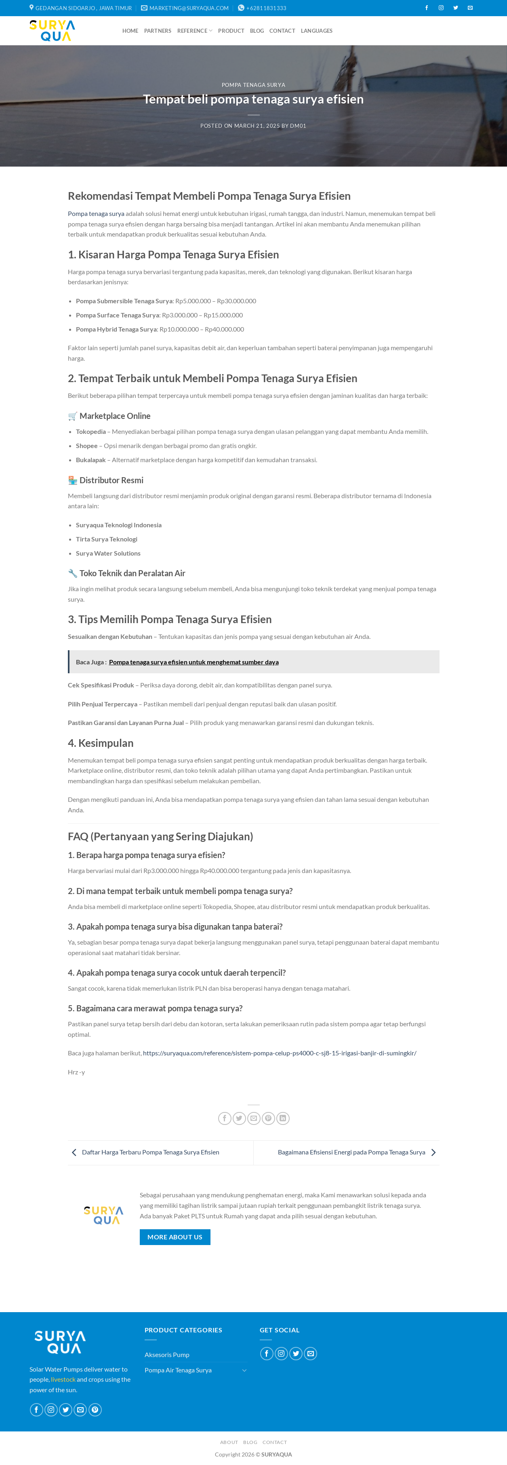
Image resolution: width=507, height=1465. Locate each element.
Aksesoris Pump (167, 1354)
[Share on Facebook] (224, 1118)
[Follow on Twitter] (455, 8)
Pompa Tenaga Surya (254, 85)
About (229, 1442)
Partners (158, 30)
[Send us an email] (470, 8)
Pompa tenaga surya (96, 213)
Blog (257, 30)
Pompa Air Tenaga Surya (178, 1370)
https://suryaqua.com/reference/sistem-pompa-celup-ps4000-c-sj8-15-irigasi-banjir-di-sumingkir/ (280, 1053)
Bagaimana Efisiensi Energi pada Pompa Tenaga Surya (359, 1152)
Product (231, 30)
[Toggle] (244, 1370)
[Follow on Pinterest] (95, 1409)
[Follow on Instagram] (441, 8)
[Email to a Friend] (254, 1118)
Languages (316, 30)
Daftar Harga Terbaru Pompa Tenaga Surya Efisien (143, 1152)
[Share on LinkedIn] (283, 1118)
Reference (195, 30)
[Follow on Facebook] (426, 8)
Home (130, 30)
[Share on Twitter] (239, 1118)
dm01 (298, 126)
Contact (282, 30)
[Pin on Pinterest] (268, 1118)
